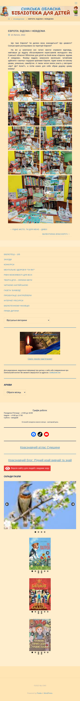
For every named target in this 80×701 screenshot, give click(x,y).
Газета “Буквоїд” (12, 290)
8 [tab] (41, 572)
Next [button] (73, 504)
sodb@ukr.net (54, 373)
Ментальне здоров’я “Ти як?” (19, 270)
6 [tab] (47, 571)
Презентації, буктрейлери (18, 295)
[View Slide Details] (40, 505)
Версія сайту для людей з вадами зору (27, 468)
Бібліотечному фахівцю (17, 306)
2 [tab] (38, 532)
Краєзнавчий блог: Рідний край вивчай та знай (40, 460)
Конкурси (9, 264)
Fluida (39, 693)
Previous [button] (7, 504)
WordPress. (48, 693)
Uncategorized (18, 19)
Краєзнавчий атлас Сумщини (40, 447)
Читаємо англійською (16, 285)
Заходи (8, 259)
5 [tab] (44, 571)
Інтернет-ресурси (13, 300)
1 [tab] (35, 532)
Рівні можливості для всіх (18, 275)
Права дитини (11, 311)
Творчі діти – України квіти (18, 280)
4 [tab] (44, 532)
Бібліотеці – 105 (12, 254)
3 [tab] (41, 532)
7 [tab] (38, 572)
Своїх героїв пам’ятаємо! (40, 359)
